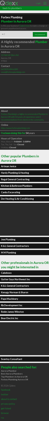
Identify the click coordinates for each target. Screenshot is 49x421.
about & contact (9, 399)
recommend (40, 34)
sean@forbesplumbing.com (13, 72)
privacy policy (8, 403)
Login (38, 3)
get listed (6, 408)
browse (5, 413)
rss (2, 417)
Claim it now (24, 26)
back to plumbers (12, 8)
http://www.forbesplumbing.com (15, 128)
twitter (4, 394)
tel (9, 69)
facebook (5, 389)
